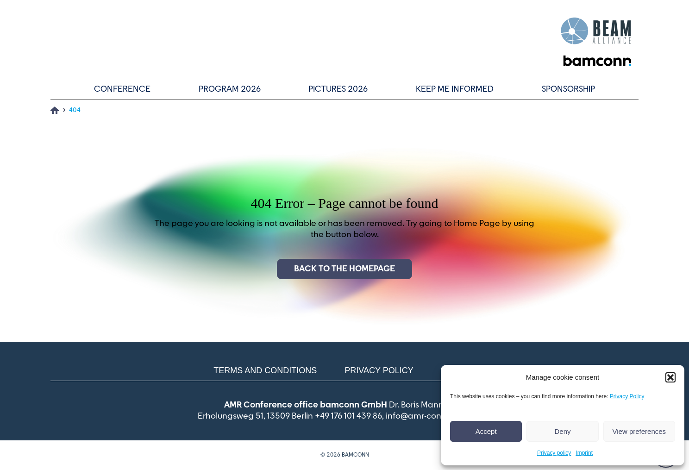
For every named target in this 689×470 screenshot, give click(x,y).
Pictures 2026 (338, 89)
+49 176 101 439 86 (348, 416)
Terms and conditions (265, 370)
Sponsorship (568, 89)
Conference (122, 89)
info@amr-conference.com (438, 416)
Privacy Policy (627, 396)
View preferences (639, 431)
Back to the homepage (344, 269)
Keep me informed (455, 89)
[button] (670, 377)
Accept (486, 431)
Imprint (584, 453)
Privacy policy (554, 453)
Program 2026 (230, 89)
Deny (562, 431)
